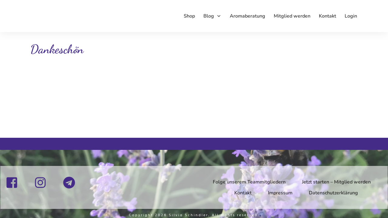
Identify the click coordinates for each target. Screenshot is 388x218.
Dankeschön (57, 49)
